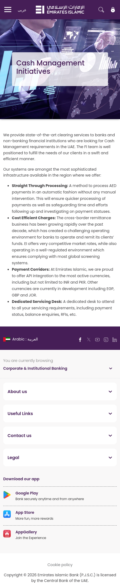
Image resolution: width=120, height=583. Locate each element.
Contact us (19, 435)
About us (17, 391)
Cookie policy (60, 564)
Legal (13, 457)
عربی (22, 10)
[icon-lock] (113, 9)
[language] (21, 339)
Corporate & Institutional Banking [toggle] (35, 368)
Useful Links (20, 413)
